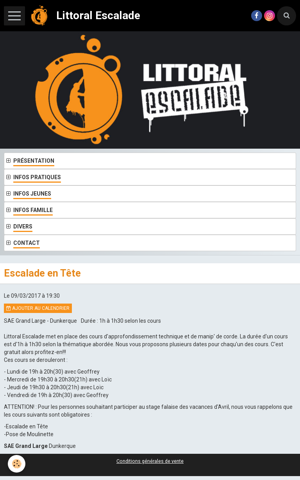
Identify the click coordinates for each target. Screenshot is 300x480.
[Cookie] (16, 464)
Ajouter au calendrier (38, 308)
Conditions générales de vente (150, 461)
